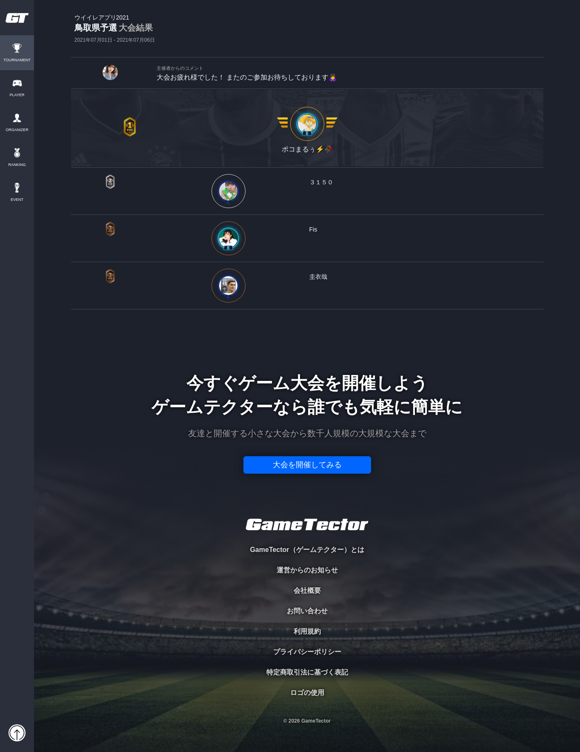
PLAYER (17, 95)
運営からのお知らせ (307, 570)
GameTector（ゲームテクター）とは (307, 549)
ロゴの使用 (307, 692)
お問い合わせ (307, 611)
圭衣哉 (318, 276)
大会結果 (136, 27)
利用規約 (307, 631)
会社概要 (307, 590)
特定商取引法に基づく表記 (307, 672)
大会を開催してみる (307, 464)
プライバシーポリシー (307, 651)
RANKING (17, 165)
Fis (313, 229)
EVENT (17, 200)
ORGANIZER (17, 130)
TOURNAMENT (16, 60)
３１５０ (321, 182)
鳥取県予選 (114, 28)
